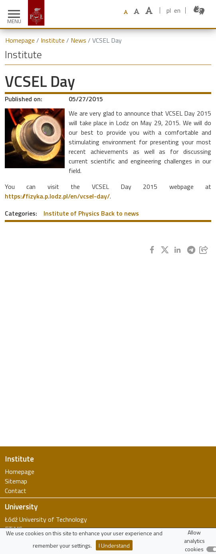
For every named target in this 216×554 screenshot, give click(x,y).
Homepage (20, 40)
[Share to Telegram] (191, 249)
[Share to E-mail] (203, 249)
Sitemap (16, 481)
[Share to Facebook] (152, 249)
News (78, 40)
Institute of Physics (71, 213)
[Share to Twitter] (165, 249)
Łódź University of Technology (46, 519)
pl (168, 10)
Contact (15, 490)
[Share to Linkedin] (177, 249)
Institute (53, 40)
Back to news (120, 213)
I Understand (114, 545)
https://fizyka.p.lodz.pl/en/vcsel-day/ (57, 196)
